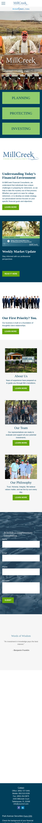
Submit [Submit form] (8, 600)
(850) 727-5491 (24, 791)
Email (4, 553)
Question (5, 581)
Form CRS (28, 816)
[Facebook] (18, 807)
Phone (4, 567)
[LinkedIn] (22, 807)
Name (4, 539)
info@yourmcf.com (21, 804)
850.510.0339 (24, 793)
